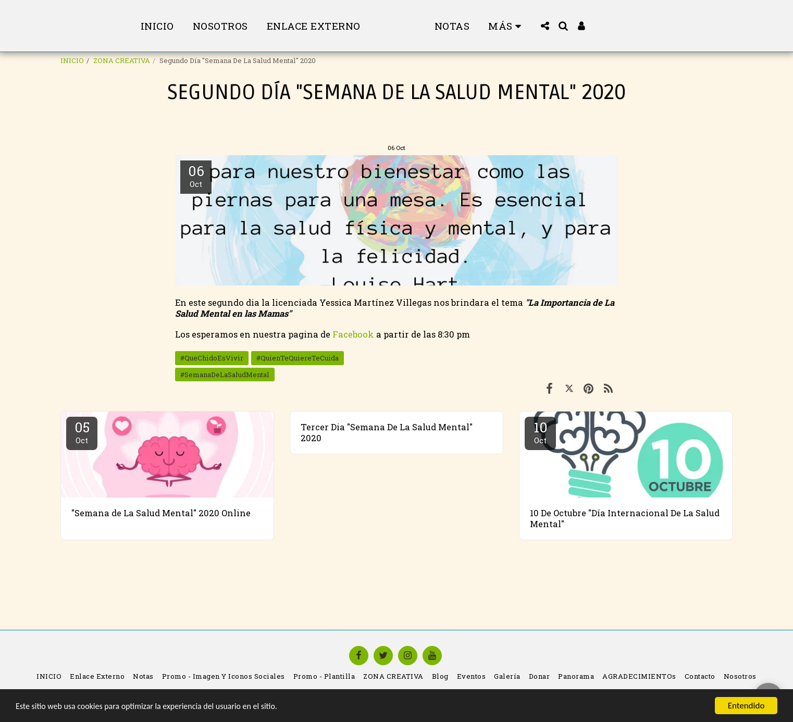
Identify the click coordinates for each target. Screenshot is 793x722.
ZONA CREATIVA (121, 60)
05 (81, 431)
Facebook (354, 334)
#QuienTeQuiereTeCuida (297, 358)
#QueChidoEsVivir (211, 358)
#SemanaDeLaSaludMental (224, 374)
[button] (579, 26)
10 (540, 431)
